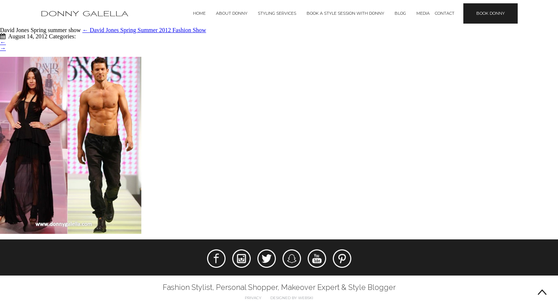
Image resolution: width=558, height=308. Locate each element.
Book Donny (490, 13)
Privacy (253, 297)
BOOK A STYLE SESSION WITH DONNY (345, 13)
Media (423, 13)
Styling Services (277, 13)
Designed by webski (291, 297)
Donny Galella (84, 13)
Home (199, 13)
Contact (444, 13)
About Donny (231, 13)
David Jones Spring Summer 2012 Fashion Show (144, 30)
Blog (400, 13)
